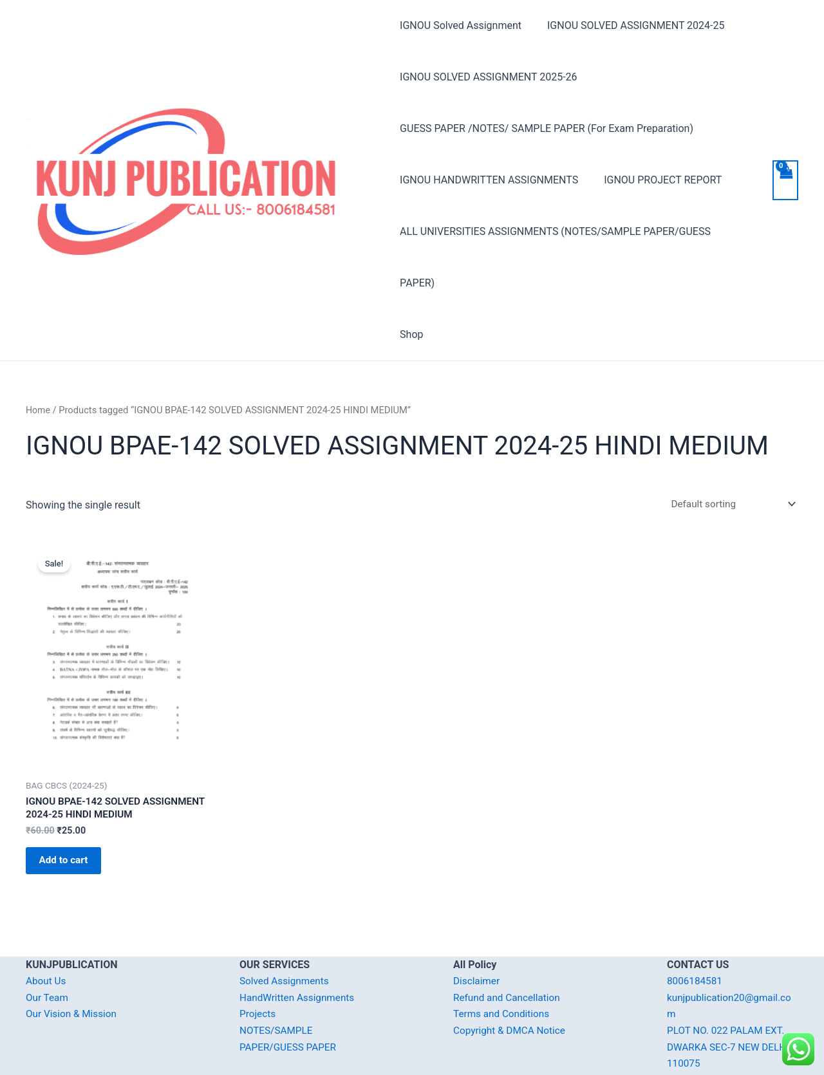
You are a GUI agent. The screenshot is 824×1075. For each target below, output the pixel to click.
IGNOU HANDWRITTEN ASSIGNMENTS (489, 180)
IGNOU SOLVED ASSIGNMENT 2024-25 (630, 25)
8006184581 (696, 938)
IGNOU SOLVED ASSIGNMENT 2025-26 (488, 77)
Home (39, 358)
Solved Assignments (286, 938)
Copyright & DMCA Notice (511, 988)
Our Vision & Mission (73, 972)
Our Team (48, 955)
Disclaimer (477, 938)
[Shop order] (727, 452)
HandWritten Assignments (299, 955)
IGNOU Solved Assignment (460, 25)
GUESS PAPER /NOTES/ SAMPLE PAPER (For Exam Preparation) (546, 128)
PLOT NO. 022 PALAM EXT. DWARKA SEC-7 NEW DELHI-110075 (732, 1004)
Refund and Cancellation (509, 955)
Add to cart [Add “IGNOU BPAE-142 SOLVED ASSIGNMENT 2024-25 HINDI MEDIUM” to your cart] (71, 815)
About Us (47, 938)
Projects (258, 972)
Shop (411, 283)
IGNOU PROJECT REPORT (657, 180)
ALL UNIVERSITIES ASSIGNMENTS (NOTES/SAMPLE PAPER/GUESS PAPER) (574, 231)
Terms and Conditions (503, 972)
